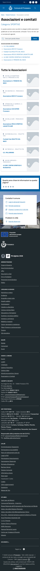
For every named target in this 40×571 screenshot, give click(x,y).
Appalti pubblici (5, 301)
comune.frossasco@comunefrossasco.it (17, 397)
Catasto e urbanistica (7, 307)
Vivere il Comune (10, 15)
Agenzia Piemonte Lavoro (8, 529)
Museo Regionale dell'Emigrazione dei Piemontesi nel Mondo (19, 506)
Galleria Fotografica (7, 367)
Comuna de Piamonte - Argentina (11, 503)
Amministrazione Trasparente (10, 447)
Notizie (3, 343)
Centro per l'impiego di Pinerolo (10, 532)
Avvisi (3, 349)
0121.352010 (8, 388)
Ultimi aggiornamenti (7, 484)
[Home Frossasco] (19, 8)
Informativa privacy (7, 473)
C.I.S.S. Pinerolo (5, 521)
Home (2, 15)
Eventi (3, 359)
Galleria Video (5, 370)
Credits (3, 482)
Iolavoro (3, 535)
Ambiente (4, 295)
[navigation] (4, 8)
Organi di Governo (6, 265)
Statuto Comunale (6, 470)
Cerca (35, 38)
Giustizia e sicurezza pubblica (9, 316)
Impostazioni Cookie (7, 479)
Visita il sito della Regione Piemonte (12, 509)
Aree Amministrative (7, 268)
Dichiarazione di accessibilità (9, 450)
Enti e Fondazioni (6, 277)
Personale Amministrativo (9, 280)
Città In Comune (22, 559)
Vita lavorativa (5, 333)
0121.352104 (7, 386)
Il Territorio (4, 365)
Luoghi (3, 362)
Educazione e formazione (8, 313)
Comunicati (4, 346)
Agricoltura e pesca (6, 292)
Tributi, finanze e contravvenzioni (11, 327)
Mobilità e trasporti (6, 321)
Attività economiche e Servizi (10, 373)
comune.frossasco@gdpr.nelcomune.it (16, 436)
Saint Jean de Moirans (7, 500)
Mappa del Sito (5, 490)
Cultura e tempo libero (7, 310)
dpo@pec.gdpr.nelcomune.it (12, 438)
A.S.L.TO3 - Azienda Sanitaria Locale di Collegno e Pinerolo (18, 515)
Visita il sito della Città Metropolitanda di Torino (15, 512)
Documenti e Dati (6, 274)
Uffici (2, 271)
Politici (3, 282)
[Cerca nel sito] (35, 8)
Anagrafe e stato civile (8, 298)
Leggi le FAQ (5, 455)
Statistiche (4, 487)
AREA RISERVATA (19, 568)
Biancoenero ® (14, 564)
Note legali (4, 476)
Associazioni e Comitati (8, 376)
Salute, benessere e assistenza (10, 324)
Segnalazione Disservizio (8, 461)
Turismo (3, 330)
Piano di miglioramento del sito (10, 453)
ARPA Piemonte (6, 526)
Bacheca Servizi (5, 467)
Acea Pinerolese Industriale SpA (10, 518)
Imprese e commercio (7, 319)
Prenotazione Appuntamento (10, 458)
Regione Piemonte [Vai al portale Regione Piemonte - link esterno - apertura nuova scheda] (7, 2)
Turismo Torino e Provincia (8, 523)
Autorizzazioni (5, 304)
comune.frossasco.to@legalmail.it (15, 394)
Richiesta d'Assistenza (7, 464)
